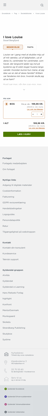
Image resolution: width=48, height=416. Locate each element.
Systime (6, 339)
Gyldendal (8, 281)
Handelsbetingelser (12, 208)
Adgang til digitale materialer (17, 185)
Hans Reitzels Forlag (13, 293)
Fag (15, 13)
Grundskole (6, 13)
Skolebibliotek (26, 13)
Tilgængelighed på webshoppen (19, 232)
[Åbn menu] (4, 5)
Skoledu (7, 322)
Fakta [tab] (30, 47)
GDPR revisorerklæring (14, 202)
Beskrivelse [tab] (13, 47)
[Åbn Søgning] (42, 5)
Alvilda (6, 275)
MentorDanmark (11, 310)
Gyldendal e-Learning (13, 287)
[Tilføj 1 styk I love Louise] (41, 114)
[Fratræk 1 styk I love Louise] (33, 114)
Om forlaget (9, 169)
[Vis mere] (24, 89)
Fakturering (8, 197)
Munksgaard (9, 316)
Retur (5, 226)
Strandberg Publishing (14, 328)
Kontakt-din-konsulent (14, 248)
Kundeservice (9, 253)
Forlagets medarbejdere (15, 163)
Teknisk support (10, 259)
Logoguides (9, 214)
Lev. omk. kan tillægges (35, 109)
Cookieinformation (12, 191)
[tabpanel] (24, 72)
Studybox (7, 334)
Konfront (7, 304)
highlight (7, 298)
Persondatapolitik (11, 220)
